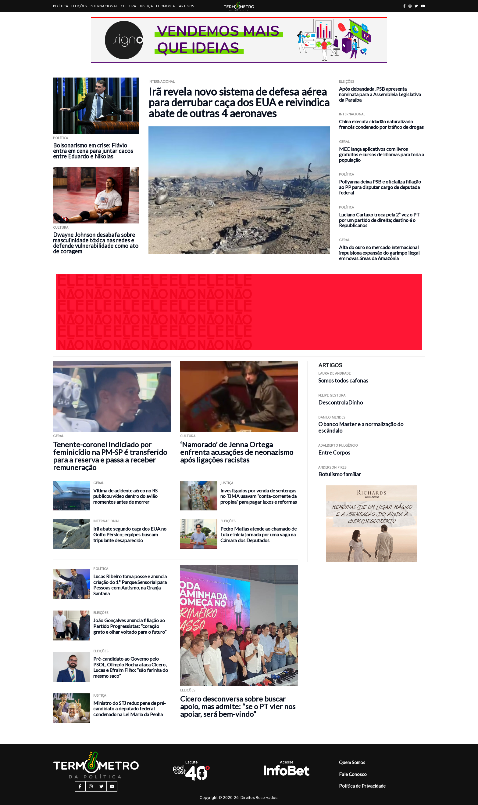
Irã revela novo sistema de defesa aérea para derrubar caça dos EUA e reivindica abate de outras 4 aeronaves (239, 102)
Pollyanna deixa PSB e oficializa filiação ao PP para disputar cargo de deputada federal (380, 187)
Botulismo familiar (339, 474)
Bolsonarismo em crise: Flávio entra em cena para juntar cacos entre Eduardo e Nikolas (93, 151)
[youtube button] (423, 6)
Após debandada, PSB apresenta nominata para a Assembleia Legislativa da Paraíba (380, 94)
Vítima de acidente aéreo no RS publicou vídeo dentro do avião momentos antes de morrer (125, 496)
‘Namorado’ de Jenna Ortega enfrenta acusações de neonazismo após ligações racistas (236, 452)
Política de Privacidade (362, 786)
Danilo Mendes (331, 417)
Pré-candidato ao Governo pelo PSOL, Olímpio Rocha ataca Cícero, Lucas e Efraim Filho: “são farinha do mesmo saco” (130, 667)
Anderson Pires (332, 467)
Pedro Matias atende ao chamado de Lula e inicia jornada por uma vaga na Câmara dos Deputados (258, 534)
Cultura (128, 6)
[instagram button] (410, 6)
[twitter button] (416, 6)
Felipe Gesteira (331, 395)
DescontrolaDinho (340, 402)
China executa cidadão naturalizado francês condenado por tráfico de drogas (381, 124)
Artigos (186, 6)
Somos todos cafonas (343, 380)
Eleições (79, 6)
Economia (165, 6)
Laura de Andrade (334, 373)
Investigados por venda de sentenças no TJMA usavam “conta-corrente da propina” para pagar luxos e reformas (258, 496)
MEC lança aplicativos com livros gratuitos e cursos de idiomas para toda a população (381, 154)
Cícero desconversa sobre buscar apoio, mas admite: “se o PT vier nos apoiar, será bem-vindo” (237, 706)
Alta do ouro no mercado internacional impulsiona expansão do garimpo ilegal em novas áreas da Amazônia (379, 252)
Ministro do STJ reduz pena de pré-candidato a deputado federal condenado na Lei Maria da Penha (129, 708)
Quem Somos (352, 762)
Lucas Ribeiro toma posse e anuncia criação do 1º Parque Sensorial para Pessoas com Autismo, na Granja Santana (130, 584)
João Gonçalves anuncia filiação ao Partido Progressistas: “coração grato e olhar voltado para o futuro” (129, 625)
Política (60, 6)
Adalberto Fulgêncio (338, 445)
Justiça (146, 6)
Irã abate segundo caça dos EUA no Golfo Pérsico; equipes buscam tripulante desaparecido (129, 534)
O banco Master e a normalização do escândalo (360, 427)
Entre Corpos (334, 452)
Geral (344, 141)
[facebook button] (404, 6)
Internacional (104, 6)
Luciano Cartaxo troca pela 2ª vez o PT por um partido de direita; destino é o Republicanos (379, 220)
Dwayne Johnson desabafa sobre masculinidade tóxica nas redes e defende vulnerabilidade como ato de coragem (95, 243)
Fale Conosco (353, 774)
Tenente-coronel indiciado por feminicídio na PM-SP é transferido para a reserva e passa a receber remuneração (110, 456)
